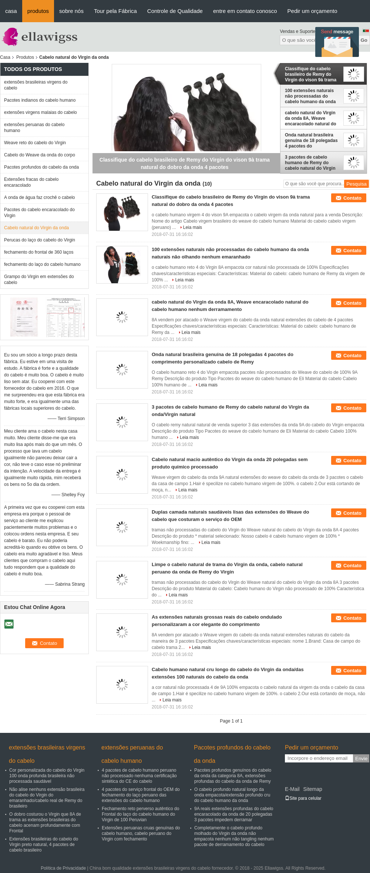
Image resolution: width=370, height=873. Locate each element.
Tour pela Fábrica (115, 11)
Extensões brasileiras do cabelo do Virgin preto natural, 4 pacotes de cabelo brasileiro (43, 844)
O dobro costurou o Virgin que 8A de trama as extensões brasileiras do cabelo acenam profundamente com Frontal (45, 822)
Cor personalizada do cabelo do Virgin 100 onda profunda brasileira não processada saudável (46, 776)
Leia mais (192, 227)
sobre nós (71, 11)
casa (11, 11)
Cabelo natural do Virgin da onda (36, 227)
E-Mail (292, 789)
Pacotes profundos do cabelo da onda (41, 167)
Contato (352, 198)
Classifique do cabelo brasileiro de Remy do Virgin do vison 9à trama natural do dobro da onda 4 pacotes (312, 74)
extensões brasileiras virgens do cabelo (35, 85)
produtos (38, 11)
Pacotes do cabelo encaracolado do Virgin (39, 212)
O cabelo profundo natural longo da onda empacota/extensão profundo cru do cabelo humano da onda (232, 795)
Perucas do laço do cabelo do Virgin (39, 240)
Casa (5, 57)
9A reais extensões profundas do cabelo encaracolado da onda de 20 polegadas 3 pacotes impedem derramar (233, 814)
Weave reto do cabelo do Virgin (35, 142)
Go (363, 40)
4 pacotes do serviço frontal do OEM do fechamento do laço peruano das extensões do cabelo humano (141, 795)
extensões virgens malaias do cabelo (40, 112)
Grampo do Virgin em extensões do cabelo (39, 279)
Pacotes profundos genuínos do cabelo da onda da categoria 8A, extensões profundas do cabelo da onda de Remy (232, 776)
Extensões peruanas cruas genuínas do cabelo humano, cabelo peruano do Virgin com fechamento (141, 833)
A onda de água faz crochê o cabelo (39, 197)
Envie (361, 758)
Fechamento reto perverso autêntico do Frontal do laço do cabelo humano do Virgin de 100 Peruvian (140, 814)
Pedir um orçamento (312, 11)
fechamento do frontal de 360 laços (38, 252)
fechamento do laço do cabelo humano (42, 264)
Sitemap (312, 789)
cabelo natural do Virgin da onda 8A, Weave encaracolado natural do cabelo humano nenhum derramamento (310, 118)
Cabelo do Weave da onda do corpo (39, 155)
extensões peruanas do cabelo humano (34, 127)
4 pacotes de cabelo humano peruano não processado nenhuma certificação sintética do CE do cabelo (139, 776)
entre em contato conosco (245, 11)
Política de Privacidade (63, 868)
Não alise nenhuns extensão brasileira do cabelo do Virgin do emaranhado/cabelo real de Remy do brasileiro (46, 798)
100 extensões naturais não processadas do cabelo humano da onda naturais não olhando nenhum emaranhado (310, 96)
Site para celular (303, 798)
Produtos (25, 57)
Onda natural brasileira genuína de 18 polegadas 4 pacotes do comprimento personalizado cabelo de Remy (311, 140)
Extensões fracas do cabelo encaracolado (31, 182)
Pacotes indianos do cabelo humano (39, 100)
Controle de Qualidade (175, 11)
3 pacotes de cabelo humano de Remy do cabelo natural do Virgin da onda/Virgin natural (310, 163)
